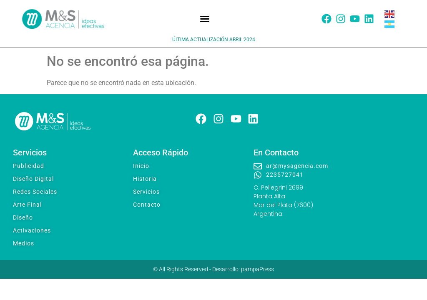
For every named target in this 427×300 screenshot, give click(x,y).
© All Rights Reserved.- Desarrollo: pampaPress (213, 269)
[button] (204, 18)
